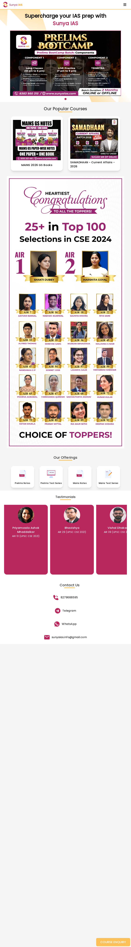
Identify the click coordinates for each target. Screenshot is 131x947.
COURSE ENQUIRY (113, 942)
